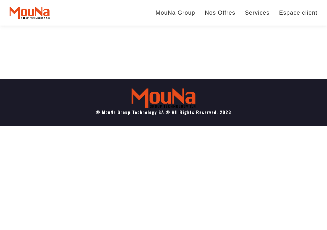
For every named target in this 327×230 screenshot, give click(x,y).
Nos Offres (220, 13)
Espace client (298, 13)
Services (257, 13)
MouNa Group (175, 13)
